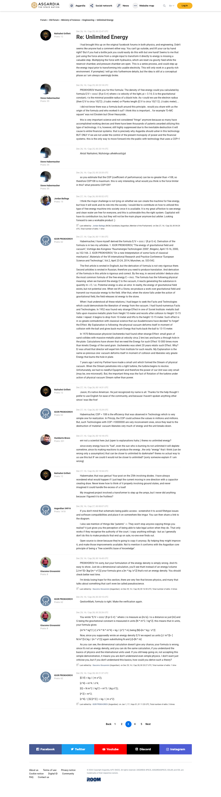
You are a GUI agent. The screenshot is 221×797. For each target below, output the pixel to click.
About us (33, 770)
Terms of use (49, 770)
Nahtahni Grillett (62, 33)
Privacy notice (68, 770)
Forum (43, 20)
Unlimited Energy (105, 20)
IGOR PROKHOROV (63, 239)
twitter (80, 749)
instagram (177, 749)
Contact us (43, 777)
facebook (47, 749)
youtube (112, 749)
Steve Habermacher (50, 98)
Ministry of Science (70, 20)
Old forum (54, 20)
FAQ (31, 777)
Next (148, 724)
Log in (185, 6)
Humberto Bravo (62, 438)
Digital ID (53, 773)
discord (145, 749)
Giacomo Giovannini (50, 571)
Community (68, 773)
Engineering (88, 20)
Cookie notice (36, 773)
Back (108, 724)
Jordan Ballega (61, 198)
